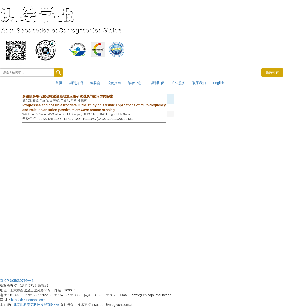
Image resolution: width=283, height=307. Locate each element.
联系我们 (199, 83)
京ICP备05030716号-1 (17, 281)
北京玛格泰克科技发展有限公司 (37, 305)
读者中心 (136, 83)
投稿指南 (114, 83)
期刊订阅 (158, 83)
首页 (58, 83)
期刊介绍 (76, 83)
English (218, 83)
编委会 (95, 83)
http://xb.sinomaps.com (28, 300)
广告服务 (178, 83)
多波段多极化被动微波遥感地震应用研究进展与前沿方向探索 (67, 96)
